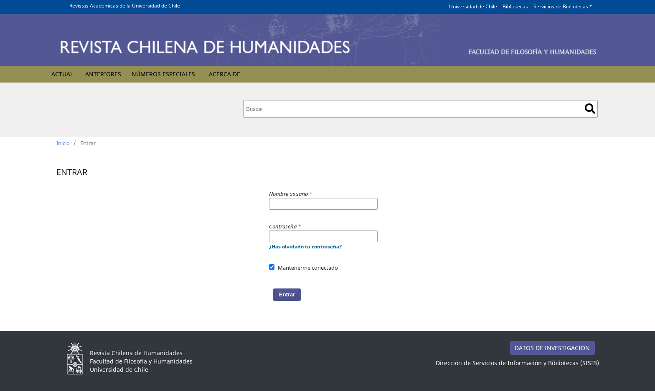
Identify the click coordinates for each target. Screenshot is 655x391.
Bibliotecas (515, 6)
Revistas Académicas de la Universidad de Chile (124, 5)
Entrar (287, 294)
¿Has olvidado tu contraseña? (305, 246)
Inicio (63, 143)
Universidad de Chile (473, 6)
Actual (62, 74)
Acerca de (224, 74)
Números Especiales (163, 74)
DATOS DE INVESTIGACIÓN (552, 348)
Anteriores (103, 74)
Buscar (590, 108)
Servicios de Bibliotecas (560, 6)
